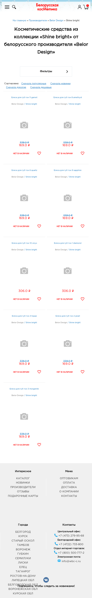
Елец (23, 567)
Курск (23, 536)
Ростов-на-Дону (23, 576)
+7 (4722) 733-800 (69, 544)
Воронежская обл (23, 589)
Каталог (23, 478)
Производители (23, 487)
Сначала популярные (33, 84)
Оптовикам (69, 478)
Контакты (69, 496)
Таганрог (23, 571)
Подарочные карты (23, 496)
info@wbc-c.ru (69, 561)
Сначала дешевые (41, 87)
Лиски (23, 563)
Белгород (23, 532)
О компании (69, 491)
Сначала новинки (60, 84)
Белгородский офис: (69, 540)
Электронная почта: (69, 557)
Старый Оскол (23, 541)
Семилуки (23, 558)
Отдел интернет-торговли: (69, 548)
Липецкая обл (23, 580)
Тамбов (23, 545)
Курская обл (23, 593)
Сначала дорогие (16, 87)
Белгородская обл (23, 585)
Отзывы (23, 491)
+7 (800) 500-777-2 (69, 553)
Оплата (69, 483)
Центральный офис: (69, 532)
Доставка (69, 487)
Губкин (23, 554)
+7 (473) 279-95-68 (69, 536)
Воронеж (23, 549)
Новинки (23, 483)
